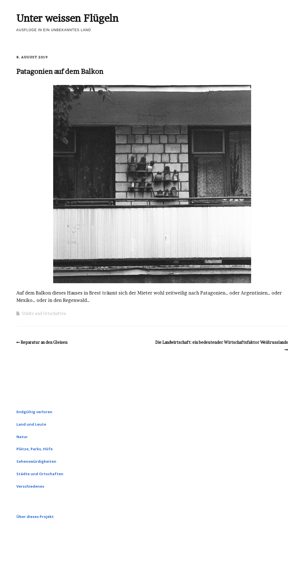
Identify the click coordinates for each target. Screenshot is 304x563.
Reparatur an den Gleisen (44, 342)
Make (39, 547)
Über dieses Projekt (35, 516)
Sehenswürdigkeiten (36, 461)
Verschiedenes (30, 486)
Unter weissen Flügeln (67, 18)
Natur (22, 436)
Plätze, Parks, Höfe (34, 448)
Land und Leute (31, 424)
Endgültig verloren (34, 411)
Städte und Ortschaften (44, 313)
